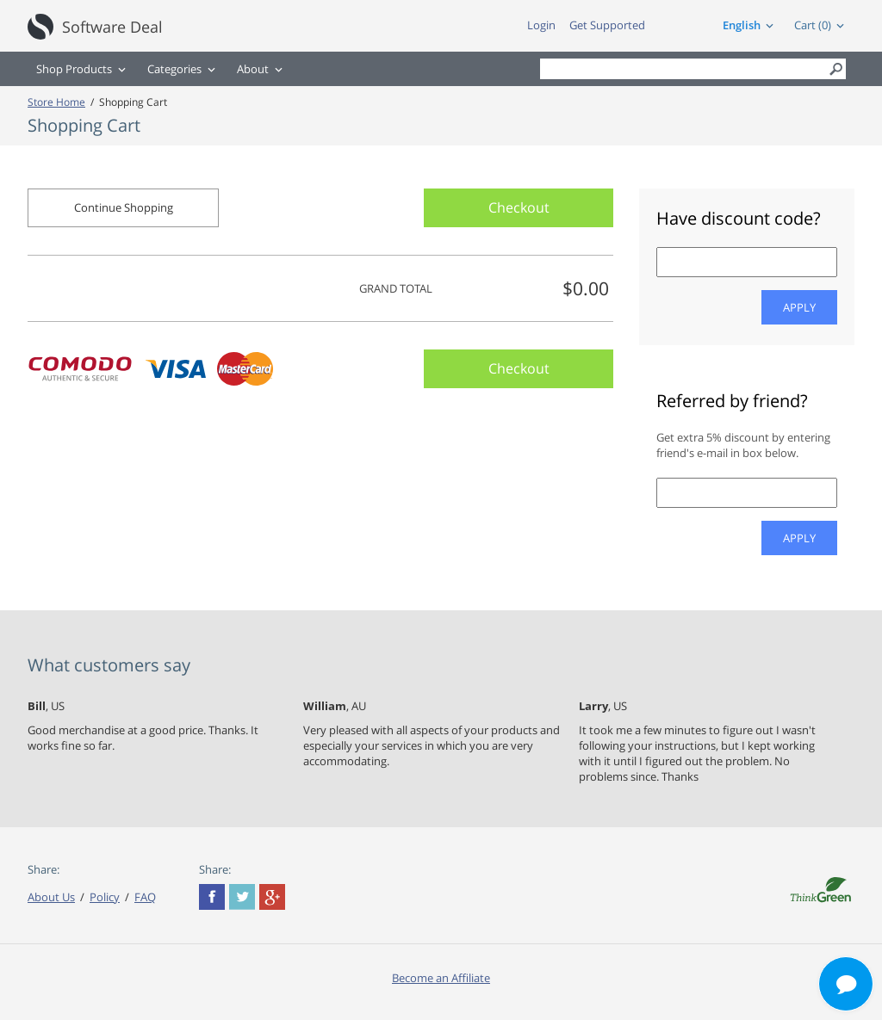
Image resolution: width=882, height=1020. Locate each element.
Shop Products (74, 69)
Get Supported (607, 25)
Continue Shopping (123, 207)
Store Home (56, 101)
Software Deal (112, 26)
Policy (105, 897)
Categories (174, 69)
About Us (51, 897)
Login (541, 25)
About (253, 69)
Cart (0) (812, 25)
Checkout (519, 207)
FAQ (145, 897)
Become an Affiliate (441, 978)
